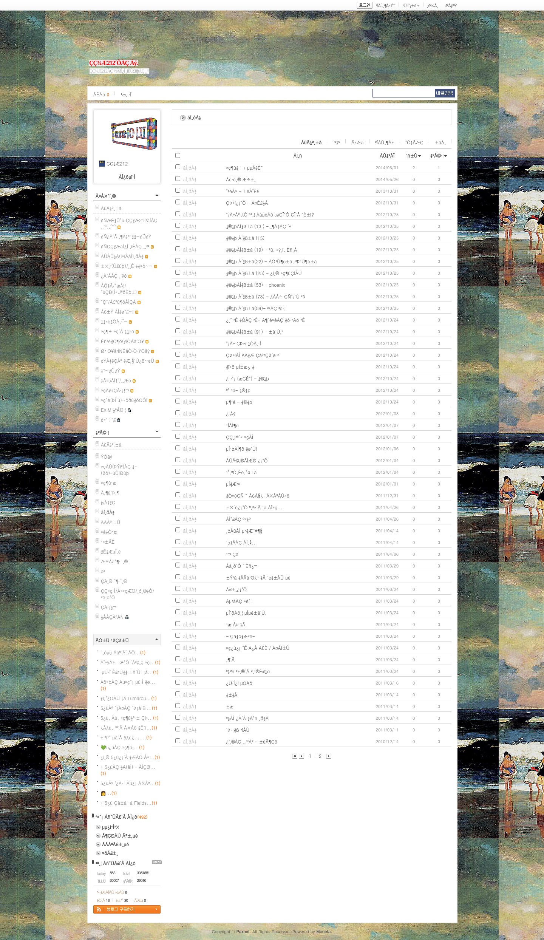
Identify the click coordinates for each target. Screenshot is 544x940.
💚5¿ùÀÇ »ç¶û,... (122, 747)
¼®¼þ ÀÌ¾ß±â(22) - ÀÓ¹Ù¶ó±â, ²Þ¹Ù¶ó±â (271, 261)
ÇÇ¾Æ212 (117, 163)
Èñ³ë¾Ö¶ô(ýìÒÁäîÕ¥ (122, 341)
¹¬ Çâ (232, 554)
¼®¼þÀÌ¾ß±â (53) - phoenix (255, 284)
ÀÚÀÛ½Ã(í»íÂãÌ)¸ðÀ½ (122, 256)
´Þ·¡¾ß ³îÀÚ (237, 730)
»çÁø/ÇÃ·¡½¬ (115, 390)
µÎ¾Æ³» (233, 484)
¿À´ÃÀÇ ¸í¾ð (114, 275)
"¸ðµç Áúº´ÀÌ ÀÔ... (122, 652)
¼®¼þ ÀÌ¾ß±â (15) (245, 238)
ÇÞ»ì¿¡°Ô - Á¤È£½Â (247, 202)
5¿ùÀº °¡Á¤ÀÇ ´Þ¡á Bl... (128, 708)
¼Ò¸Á (103, 900)
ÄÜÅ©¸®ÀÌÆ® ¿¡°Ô (246, 460)
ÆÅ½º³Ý (451, 5)
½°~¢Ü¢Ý (110, 370)
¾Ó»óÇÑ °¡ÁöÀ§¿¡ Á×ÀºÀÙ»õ (257, 495)
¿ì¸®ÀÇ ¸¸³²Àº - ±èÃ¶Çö (251, 741)
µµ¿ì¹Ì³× (110, 827)
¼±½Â (231, 694)
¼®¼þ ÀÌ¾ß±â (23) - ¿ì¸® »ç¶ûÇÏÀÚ (264, 273)
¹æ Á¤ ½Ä (235, 624)
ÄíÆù (139, 900)
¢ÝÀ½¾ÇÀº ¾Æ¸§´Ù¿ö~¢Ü (127, 360)
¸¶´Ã (230, 659)
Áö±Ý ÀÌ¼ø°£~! (117, 311)
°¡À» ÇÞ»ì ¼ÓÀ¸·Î (243, 343)
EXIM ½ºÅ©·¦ (113, 410)
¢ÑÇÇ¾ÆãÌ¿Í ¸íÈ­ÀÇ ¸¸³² (125, 246)
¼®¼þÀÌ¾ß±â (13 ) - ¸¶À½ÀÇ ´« (258, 226)
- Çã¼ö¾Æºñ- (240, 636)
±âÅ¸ (440, 142)
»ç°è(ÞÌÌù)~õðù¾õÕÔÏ (124, 400)
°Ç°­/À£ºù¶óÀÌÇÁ (118, 301)
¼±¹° (122, 900)
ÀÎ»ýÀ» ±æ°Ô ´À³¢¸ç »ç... (130, 662)
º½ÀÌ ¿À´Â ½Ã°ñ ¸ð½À (247, 718)
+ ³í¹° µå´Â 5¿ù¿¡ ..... (125, 737)
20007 (114, 880)
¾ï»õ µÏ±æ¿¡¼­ (240, 366)
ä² (103, 571)
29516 (141, 880)
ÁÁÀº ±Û (111, 522)
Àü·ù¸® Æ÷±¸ (241, 179)
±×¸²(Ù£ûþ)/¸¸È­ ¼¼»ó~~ (127, 266)
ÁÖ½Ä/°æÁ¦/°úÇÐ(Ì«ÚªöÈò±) (119, 288)
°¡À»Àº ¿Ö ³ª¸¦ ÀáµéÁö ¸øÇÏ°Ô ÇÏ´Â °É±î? (270, 214)
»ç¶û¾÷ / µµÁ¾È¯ (244, 167)
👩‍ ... (108, 793)
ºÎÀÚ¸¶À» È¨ (385, 5)
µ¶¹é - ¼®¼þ (239, 402)
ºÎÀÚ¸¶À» (384, 142)
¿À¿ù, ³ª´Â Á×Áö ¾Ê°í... (128, 727)
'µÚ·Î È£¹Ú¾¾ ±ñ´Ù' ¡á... (129, 672)
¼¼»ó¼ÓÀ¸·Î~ (114, 321)
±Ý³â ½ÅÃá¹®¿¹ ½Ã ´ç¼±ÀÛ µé (258, 577)
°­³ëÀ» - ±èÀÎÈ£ (242, 191)
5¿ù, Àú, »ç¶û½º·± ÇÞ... (129, 717)
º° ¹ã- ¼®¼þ (238, 390)
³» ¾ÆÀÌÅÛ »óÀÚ (112, 892)
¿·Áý (230, 413)
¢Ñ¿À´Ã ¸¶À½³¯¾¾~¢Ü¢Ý (126, 236)
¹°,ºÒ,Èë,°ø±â (241, 472)
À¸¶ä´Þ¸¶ (110, 492)
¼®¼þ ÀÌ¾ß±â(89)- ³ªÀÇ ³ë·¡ (256, 308)
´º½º (336, 142)
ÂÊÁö (101, 94)
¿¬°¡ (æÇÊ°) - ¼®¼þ (247, 378)
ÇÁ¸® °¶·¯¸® (114, 581)
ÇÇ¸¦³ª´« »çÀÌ (239, 437)
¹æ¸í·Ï (126, 94)
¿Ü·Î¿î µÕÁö (239, 683)
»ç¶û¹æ (108, 482)
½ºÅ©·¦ (102, 432)
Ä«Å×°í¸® (106, 196)
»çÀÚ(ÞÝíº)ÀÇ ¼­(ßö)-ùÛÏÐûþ (119, 469)
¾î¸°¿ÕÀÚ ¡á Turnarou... (128, 698)
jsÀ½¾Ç (108, 502)
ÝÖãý (106, 456)
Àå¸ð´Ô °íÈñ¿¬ (241, 566)
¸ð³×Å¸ (432, 5)
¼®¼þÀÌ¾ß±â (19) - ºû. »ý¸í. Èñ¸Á (261, 249)
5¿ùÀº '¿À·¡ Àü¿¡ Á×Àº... (130, 783)
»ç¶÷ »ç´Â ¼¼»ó (117, 331)
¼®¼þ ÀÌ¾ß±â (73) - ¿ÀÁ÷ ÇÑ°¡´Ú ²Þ (266, 296)
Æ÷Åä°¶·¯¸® (114, 561)
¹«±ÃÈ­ (108, 541)
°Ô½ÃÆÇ (414, 142)
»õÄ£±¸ (110, 853)
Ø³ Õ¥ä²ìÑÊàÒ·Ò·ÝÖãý (125, 351)
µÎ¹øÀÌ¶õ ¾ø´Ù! (241, 448)
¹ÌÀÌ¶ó (232, 425)
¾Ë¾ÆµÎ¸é (111, 551)
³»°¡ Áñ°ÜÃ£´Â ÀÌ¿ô (116, 816)
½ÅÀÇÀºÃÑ (112, 617)
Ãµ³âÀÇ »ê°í (239, 601)
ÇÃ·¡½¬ (108, 607)
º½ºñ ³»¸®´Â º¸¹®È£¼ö (248, 671)
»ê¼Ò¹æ (109, 532)
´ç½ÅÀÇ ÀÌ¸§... (241, 542)
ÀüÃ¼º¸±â (111, 208)
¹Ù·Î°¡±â (409, 5)
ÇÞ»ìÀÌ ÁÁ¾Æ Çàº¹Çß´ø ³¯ (253, 355)
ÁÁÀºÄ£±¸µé (115, 844)
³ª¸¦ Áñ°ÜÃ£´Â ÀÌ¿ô (116, 863)
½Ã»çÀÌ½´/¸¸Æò (116, 380)
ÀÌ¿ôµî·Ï (127, 176)
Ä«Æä (357, 142)
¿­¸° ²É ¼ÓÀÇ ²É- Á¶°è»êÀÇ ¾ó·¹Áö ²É (265, 320)
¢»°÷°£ (108, 419)
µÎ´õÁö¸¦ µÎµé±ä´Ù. (246, 612)
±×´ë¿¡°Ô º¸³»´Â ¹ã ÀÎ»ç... (254, 507)
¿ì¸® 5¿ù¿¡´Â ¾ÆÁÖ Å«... (130, 757)
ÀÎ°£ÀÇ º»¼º (238, 519)
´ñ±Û (411, 155)
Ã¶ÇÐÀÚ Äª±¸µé (120, 835)
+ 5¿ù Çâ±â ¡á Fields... (128, 802)
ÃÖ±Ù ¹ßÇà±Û (112, 640)
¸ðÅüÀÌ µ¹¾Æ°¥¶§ (244, 530)
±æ (229, 706)
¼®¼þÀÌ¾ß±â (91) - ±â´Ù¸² (254, 331)
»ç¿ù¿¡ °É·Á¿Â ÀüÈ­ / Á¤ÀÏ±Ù (257, 648)
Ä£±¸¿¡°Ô (236, 589)
